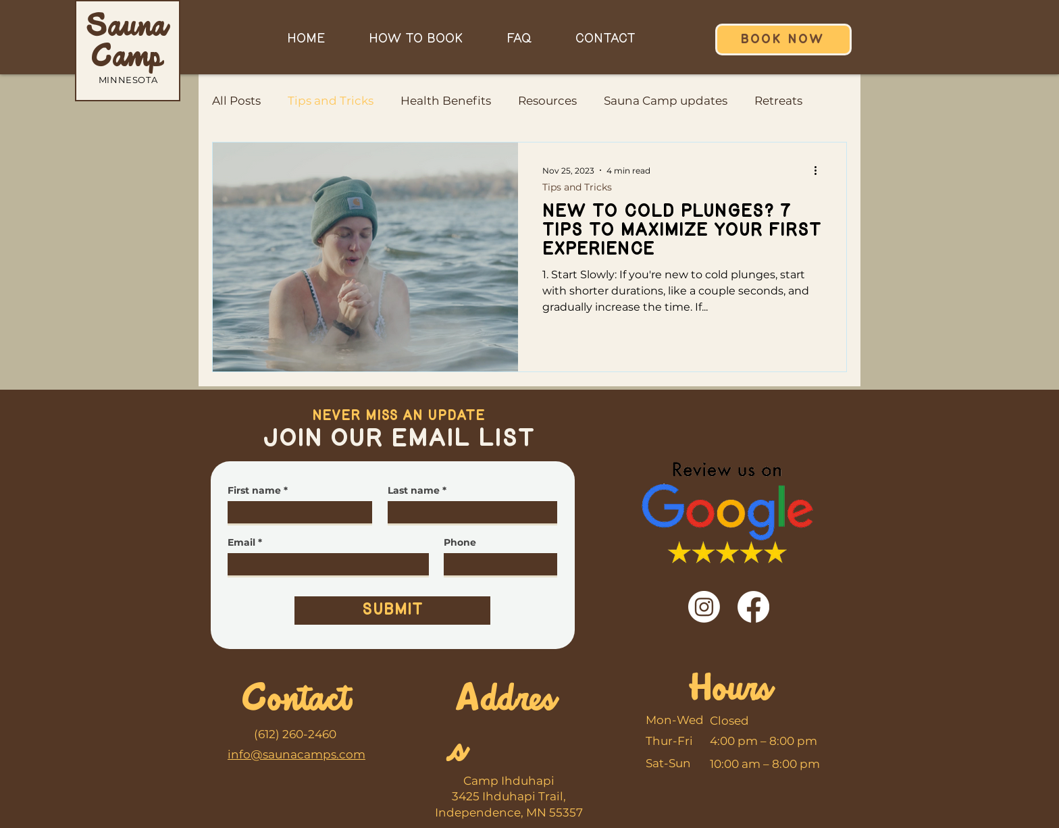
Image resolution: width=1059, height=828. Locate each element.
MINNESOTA (128, 79)
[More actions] (820, 170)
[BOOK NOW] (783, 39)
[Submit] (392, 610)
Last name (414, 490)
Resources (547, 100)
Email (241, 542)
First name (254, 490)
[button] (415, 39)
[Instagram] (704, 607)
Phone (460, 542)
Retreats (778, 100)
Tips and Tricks (330, 100)
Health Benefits (446, 100)
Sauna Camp (127, 43)
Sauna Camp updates (665, 100)
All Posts (236, 100)
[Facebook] (753, 607)
